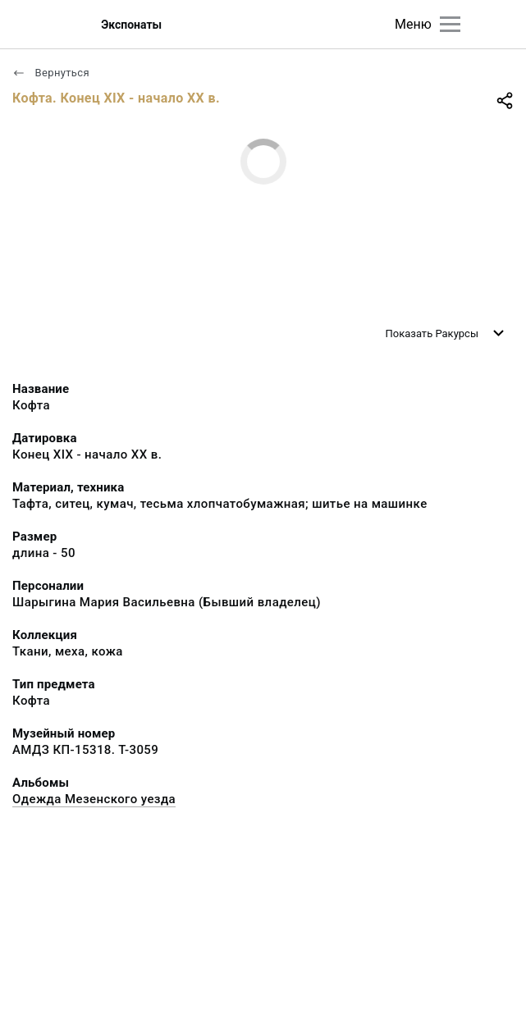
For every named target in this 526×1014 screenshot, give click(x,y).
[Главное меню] (450, 24)
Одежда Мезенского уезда (94, 799)
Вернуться (50, 72)
